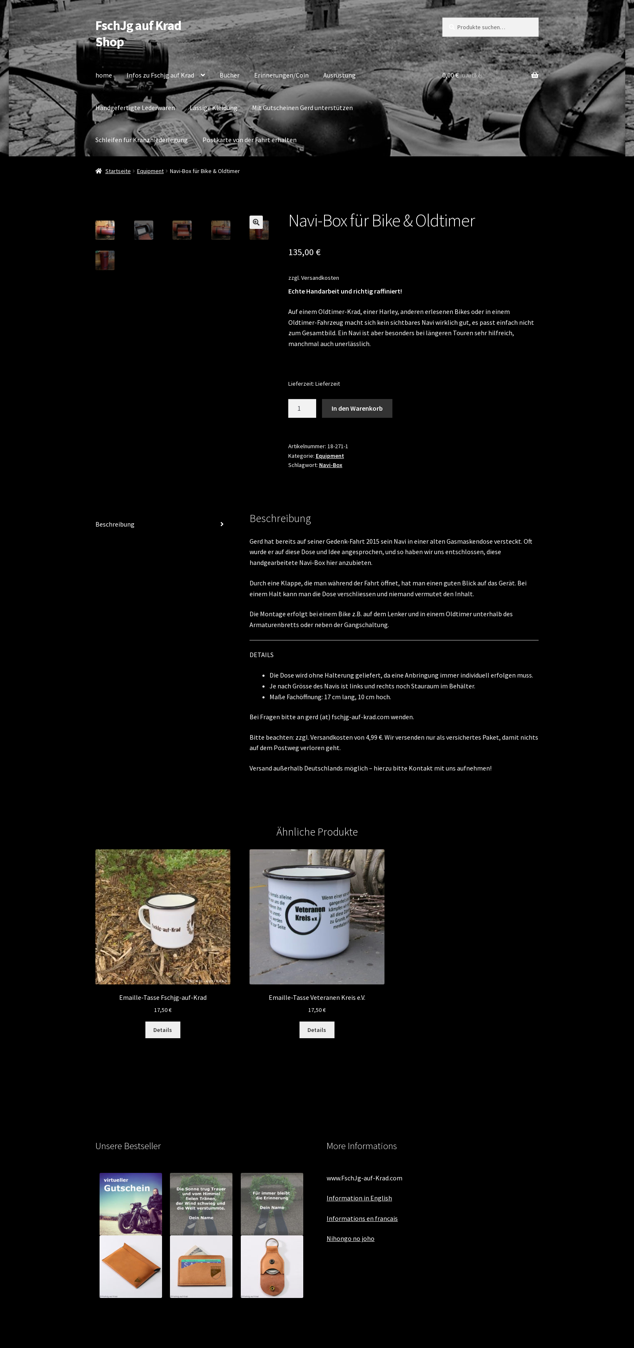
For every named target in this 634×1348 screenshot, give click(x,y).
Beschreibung (115, 524)
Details (162, 1030)
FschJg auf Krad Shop (138, 33)
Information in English (359, 1198)
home (103, 75)
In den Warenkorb (357, 408)
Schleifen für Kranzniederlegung (141, 140)
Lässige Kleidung (213, 107)
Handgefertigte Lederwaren (135, 107)
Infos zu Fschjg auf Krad (160, 75)
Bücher (230, 75)
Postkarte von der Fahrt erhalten (249, 140)
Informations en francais (362, 1218)
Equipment (150, 171)
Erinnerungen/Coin (281, 75)
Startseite (118, 171)
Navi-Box (330, 465)
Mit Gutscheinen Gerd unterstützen (302, 107)
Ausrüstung (339, 75)
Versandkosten (320, 277)
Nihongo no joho (350, 1238)
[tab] (162, 524)
